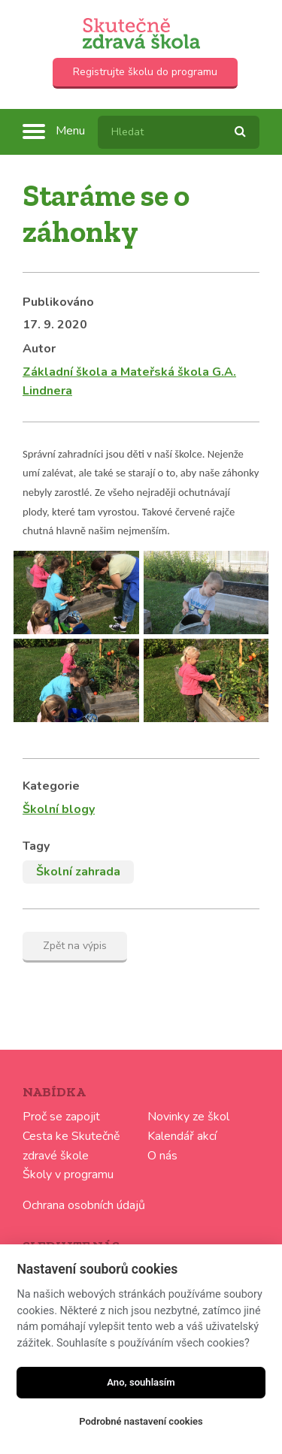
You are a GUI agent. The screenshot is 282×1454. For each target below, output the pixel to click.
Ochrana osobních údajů (84, 1205)
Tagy (36, 846)
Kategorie (51, 786)
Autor (39, 348)
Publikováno (58, 302)
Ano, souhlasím (141, 1382)
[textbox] (178, 132)
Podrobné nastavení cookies (141, 1421)
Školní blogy (59, 809)
